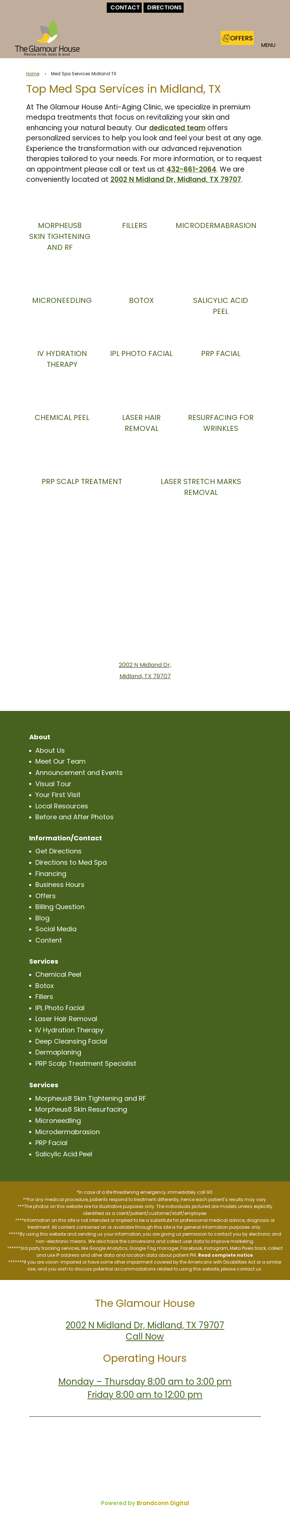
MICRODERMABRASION (216, 225)
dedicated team (177, 128)
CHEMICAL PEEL (62, 417)
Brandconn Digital (163, 1503)
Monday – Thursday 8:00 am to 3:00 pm (145, 1382)
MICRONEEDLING (62, 300)
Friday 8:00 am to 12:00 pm (145, 1395)
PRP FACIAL (220, 353)
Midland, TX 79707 (145, 676)
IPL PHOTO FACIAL (141, 353)
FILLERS (134, 225)
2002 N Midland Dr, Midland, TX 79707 (175, 179)
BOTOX (141, 300)
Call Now (145, 1337)
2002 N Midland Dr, (145, 665)
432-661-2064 (191, 169)
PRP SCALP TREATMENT (82, 481)
